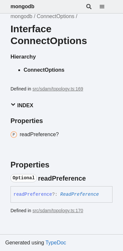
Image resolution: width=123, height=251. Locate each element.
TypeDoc (55, 242)
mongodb (22, 6)
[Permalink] (92, 178)
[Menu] (106, 6)
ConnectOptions (55, 16)
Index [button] (21, 105)
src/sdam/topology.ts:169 (57, 88)
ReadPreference (79, 194)
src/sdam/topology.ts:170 (57, 210)
